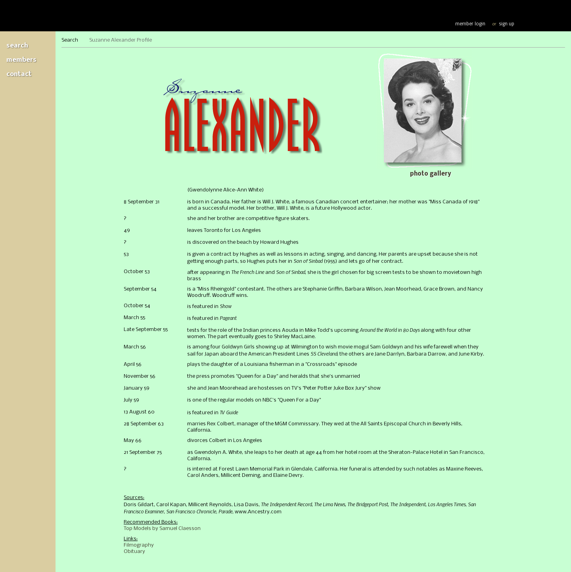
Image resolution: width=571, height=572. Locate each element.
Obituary (134, 551)
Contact (19, 74)
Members (21, 60)
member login (470, 24)
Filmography (139, 545)
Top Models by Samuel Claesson (162, 528)
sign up (506, 24)
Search (17, 45)
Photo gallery (430, 174)
